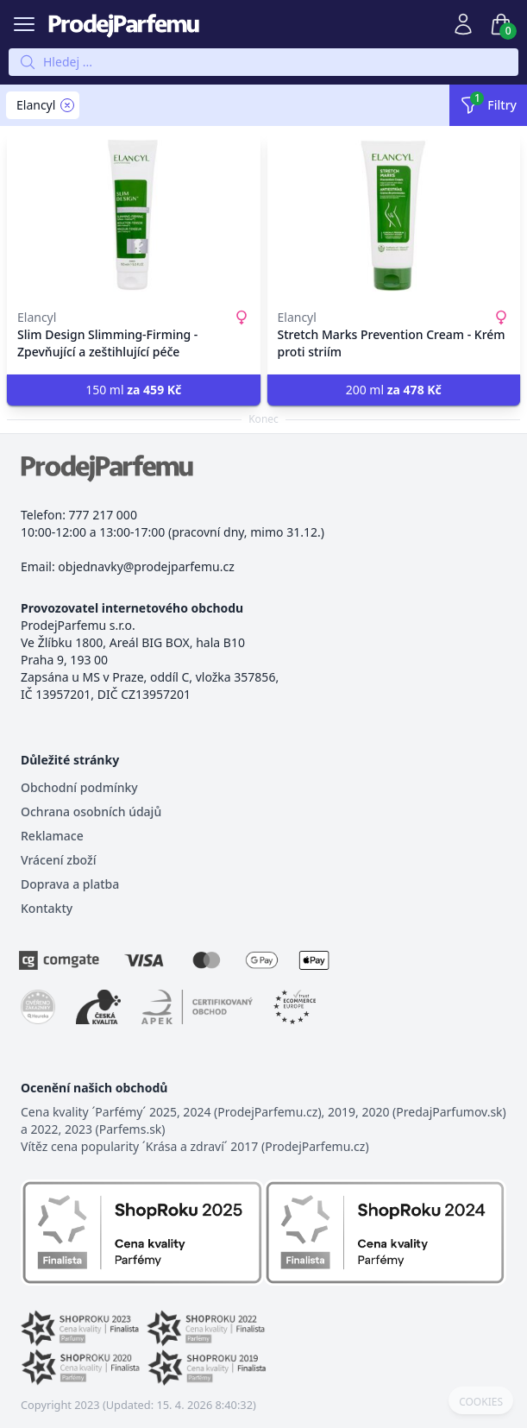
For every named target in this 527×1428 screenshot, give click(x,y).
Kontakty (46, 908)
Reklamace (52, 835)
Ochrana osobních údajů (91, 811)
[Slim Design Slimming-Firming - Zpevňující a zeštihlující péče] (134, 216)
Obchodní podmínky (79, 787)
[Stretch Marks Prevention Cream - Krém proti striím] (394, 216)
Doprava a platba (70, 884)
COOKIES (481, 1402)
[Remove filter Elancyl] (67, 105)
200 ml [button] (394, 389)
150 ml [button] (133, 389)
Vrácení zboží (58, 860)
